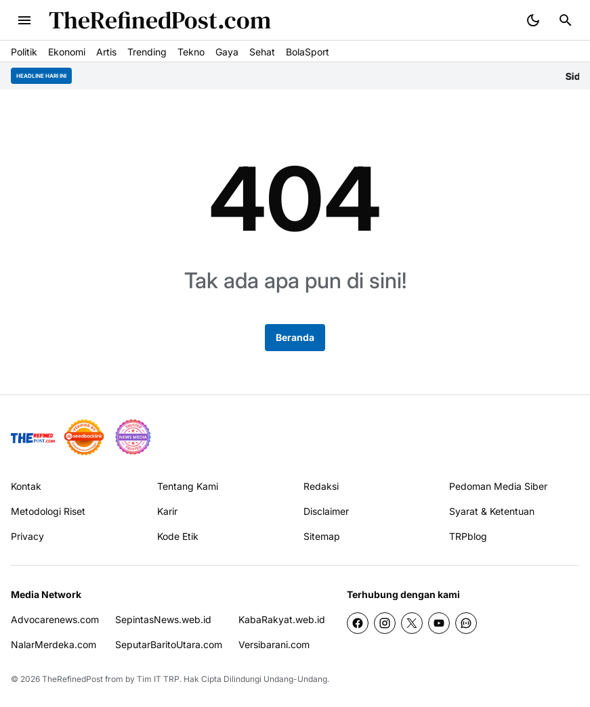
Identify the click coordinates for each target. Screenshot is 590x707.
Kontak (26, 486)
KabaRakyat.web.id (281, 619)
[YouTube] (439, 623)
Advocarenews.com (55, 619)
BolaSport (307, 52)
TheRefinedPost (72, 679)
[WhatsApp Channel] (466, 623)
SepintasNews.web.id (163, 619)
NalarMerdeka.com (53, 644)
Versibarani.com (274, 644)
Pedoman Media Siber (498, 486)
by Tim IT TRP (152, 679)
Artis (106, 52)
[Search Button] (565, 20)
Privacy (27, 536)
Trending (147, 52)
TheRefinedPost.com (160, 20)
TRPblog (468, 536)
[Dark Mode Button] (533, 20)
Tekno (191, 52)
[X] (412, 623)
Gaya (226, 52)
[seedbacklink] (84, 437)
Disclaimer (326, 511)
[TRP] (33, 437)
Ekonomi (66, 52)
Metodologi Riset (48, 511)
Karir (167, 511)
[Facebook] (357, 623)
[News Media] (132, 437)
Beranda (295, 337)
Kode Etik (177, 536)
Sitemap (321, 536)
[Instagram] (385, 623)
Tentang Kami (187, 486)
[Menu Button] (24, 20)
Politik (24, 52)
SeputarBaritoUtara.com (168, 644)
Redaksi (321, 486)
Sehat (262, 52)
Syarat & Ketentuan (491, 511)
